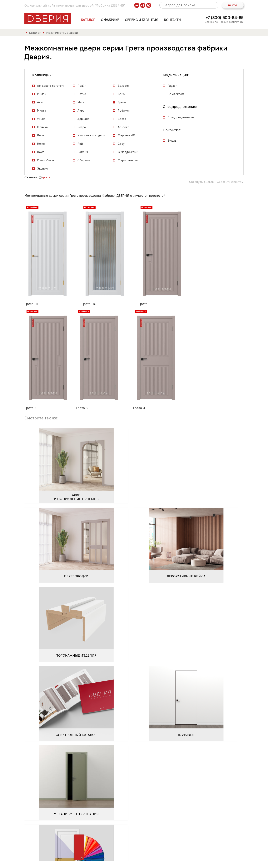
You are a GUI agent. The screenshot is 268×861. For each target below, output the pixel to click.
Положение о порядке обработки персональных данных (157, 855)
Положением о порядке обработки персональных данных (75, 788)
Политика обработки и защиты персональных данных (67, 855)
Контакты (172, 20)
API (241, 855)
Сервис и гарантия (141, 20)
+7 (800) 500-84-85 (225, 17)
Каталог (88, 20)
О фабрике (110, 20)
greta (45, 177)
